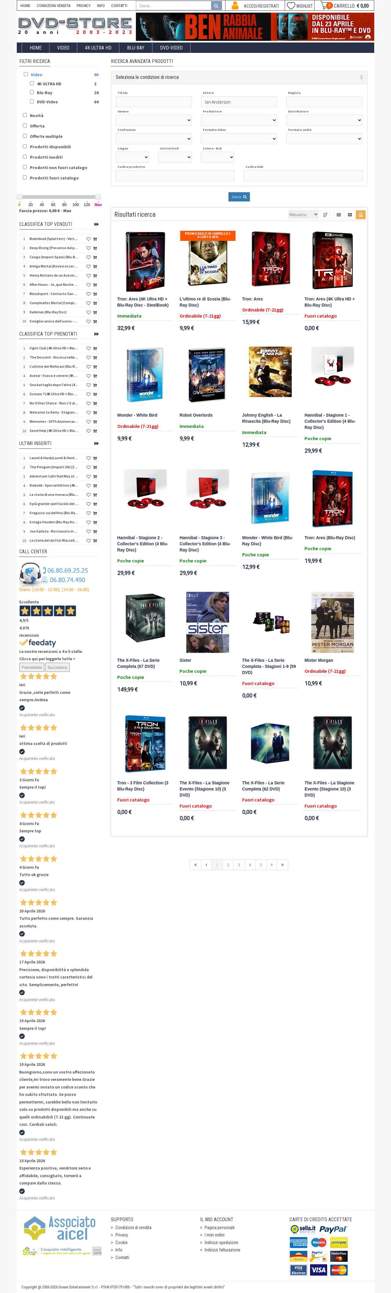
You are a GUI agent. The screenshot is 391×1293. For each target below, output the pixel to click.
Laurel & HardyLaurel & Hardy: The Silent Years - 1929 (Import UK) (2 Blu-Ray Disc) (54, 457)
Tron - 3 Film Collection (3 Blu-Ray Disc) (143, 786)
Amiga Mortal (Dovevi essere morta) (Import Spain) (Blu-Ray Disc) (54, 266)
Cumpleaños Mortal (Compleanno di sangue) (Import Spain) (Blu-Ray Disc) (54, 302)
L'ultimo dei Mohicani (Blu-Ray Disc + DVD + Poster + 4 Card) (54, 366)
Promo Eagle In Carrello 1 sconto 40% (208, 235)
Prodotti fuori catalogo (54, 178)
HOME (25, 5)
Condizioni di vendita (133, 1227)
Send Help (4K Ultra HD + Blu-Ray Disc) (54, 430)
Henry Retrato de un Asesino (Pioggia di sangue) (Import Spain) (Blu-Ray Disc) (54, 275)
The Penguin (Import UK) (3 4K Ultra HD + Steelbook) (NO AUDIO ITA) (54, 467)
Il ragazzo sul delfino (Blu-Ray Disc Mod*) (54, 512)
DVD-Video (171, 48)
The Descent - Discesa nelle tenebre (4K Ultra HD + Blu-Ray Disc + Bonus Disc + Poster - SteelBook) (54, 357)
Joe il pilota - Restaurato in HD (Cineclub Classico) (54, 531)
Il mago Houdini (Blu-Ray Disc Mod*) (54, 522)
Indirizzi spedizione (221, 1242)
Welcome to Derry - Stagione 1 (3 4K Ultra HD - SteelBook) (54, 412)
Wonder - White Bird (137, 415)
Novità (36, 115)
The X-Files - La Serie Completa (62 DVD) (263, 786)
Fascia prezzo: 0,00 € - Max (45, 210)
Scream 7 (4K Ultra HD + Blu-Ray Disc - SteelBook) (54, 394)
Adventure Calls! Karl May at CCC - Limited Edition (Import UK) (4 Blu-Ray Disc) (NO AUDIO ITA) (54, 476)
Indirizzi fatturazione (222, 1249)
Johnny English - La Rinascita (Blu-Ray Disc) (266, 418)
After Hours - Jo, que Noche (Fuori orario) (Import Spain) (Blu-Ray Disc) (54, 284)
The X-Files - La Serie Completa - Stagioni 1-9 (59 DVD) (269, 666)
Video (63, 48)
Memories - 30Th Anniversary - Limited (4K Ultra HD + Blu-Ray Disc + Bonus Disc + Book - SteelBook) (54, 421)
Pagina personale (220, 1227)
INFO (101, 5)
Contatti (122, 1257)
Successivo (57, 667)
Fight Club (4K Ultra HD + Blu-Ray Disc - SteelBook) (54, 348)
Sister (185, 660)
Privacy (121, 1234)
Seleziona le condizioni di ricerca (147, 77)
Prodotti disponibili (50, 146)
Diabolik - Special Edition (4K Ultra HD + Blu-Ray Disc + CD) (54, 485)
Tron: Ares (252, 299)
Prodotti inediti (46, 157)
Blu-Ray (135, 48)
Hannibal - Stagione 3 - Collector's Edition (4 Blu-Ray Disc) (205, 544)
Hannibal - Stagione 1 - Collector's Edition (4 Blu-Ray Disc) (330, 421)
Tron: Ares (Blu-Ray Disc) (330, 538)
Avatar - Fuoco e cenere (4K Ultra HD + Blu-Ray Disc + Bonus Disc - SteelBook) (54, 375)
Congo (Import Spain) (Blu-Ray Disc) (54, 257)
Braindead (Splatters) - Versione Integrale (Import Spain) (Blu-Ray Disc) (54, 238)
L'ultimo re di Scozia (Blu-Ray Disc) (205, 302)
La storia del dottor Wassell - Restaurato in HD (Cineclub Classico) (54, 540)
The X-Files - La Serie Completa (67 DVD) (138, 663)
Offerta (37, 126)
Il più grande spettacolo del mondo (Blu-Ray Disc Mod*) (54, 503)
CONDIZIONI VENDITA (53, 5)
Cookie (121, 1242)
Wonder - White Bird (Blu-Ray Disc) (267, 541)
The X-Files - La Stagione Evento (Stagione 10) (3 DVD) (204, 789)
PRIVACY (84, 5)
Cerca (239, 196)
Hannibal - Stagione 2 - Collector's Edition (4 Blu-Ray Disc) (142, 544)
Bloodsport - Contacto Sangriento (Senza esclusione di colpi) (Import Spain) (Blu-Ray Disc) (54, 293)
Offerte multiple (46, 136)
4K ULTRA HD (98, 48)
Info (118, 1249)
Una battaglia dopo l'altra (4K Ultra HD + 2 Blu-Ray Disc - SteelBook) (54, 384)
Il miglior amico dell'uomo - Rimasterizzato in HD (54, 321)
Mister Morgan (319, 660)
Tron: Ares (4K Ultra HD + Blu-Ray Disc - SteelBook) (143, 302)
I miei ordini (215, 1234)
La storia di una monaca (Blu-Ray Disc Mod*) (54, 494)
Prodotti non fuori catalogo (58, 167)
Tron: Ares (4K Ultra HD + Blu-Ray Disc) (330, 302)
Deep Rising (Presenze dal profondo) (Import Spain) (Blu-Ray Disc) (54, 247)
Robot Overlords (196, 415)
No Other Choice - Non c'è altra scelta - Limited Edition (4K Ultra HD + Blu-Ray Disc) (54, 403)
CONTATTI (119, 5)
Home (36, 48)
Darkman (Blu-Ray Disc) (48, 312)
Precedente (32, 667)
